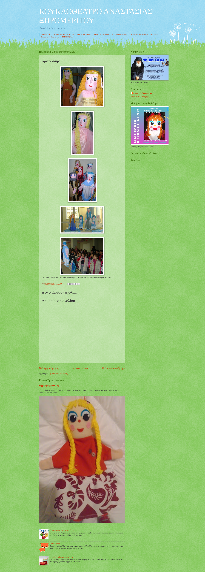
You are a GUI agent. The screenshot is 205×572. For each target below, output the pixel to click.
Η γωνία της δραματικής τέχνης (61, 557)
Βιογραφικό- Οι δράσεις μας (50, 37)
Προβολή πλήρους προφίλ (140, 97)
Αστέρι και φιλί (55, 544)
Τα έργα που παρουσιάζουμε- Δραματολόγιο (144, 34)
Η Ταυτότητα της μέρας (119, 34)
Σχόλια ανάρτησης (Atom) (58, 374)
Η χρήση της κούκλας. (49, 385)
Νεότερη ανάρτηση (49, 368)
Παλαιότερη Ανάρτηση (113, 368)
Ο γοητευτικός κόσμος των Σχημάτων (63, 530)
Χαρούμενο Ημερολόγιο (101, 34)
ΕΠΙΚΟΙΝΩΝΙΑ (67, 37)
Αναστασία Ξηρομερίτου (142, 93)
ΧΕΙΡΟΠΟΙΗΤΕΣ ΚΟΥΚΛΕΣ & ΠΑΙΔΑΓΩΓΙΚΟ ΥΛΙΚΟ (72, 34)
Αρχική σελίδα (45, 34)
